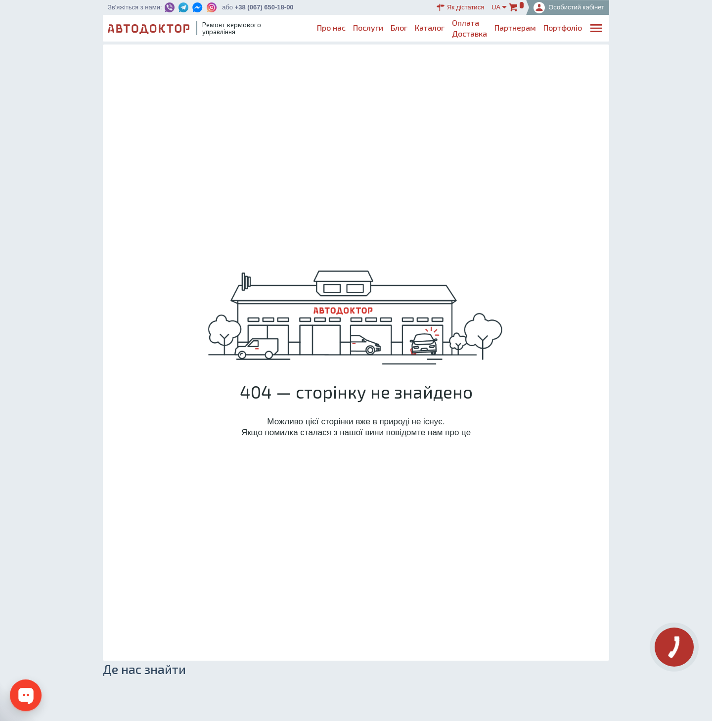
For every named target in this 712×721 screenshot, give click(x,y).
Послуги (368, 27)
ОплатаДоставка (469, 28)
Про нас (331, 27)
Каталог (430, 27)
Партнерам (515, 27)
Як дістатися (460, 7)
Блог (399, 27)
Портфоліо (562, 27)
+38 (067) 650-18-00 (264, 7)
